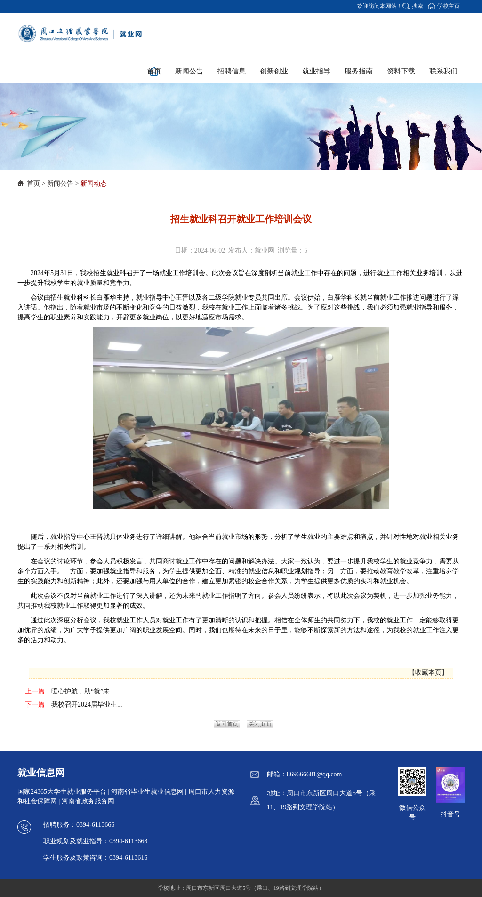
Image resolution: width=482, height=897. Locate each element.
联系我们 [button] (443, 71)
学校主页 (448, 6)
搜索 (417, 6)
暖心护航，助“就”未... (83, 691)
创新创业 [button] (274, 71)
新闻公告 (60, 183)
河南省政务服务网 (88, 801)
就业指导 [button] (316, 71)
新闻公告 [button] (189, 71)
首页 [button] (154, 71)
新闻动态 (93, 183)
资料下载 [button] (401, 71)
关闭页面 (260, 724)
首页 (33, 183)
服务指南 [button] (359, 71)
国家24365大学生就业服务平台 (61, 791)
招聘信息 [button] (231, 71)
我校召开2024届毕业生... (86, 704)
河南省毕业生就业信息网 (147, 791)
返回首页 (227, 724)
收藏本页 (428, 672)
